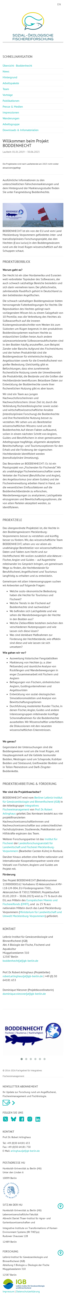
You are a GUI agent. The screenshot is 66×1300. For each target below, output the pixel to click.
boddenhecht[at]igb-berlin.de (20, 960)
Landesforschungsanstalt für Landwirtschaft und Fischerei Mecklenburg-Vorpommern (29, 847)
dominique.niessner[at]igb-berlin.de (24, 993)
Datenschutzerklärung (28, 1291)
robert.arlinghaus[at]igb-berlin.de (23, 976)
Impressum (8, 1291)
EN (59, 4)
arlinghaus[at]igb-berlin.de (25, 1150)
